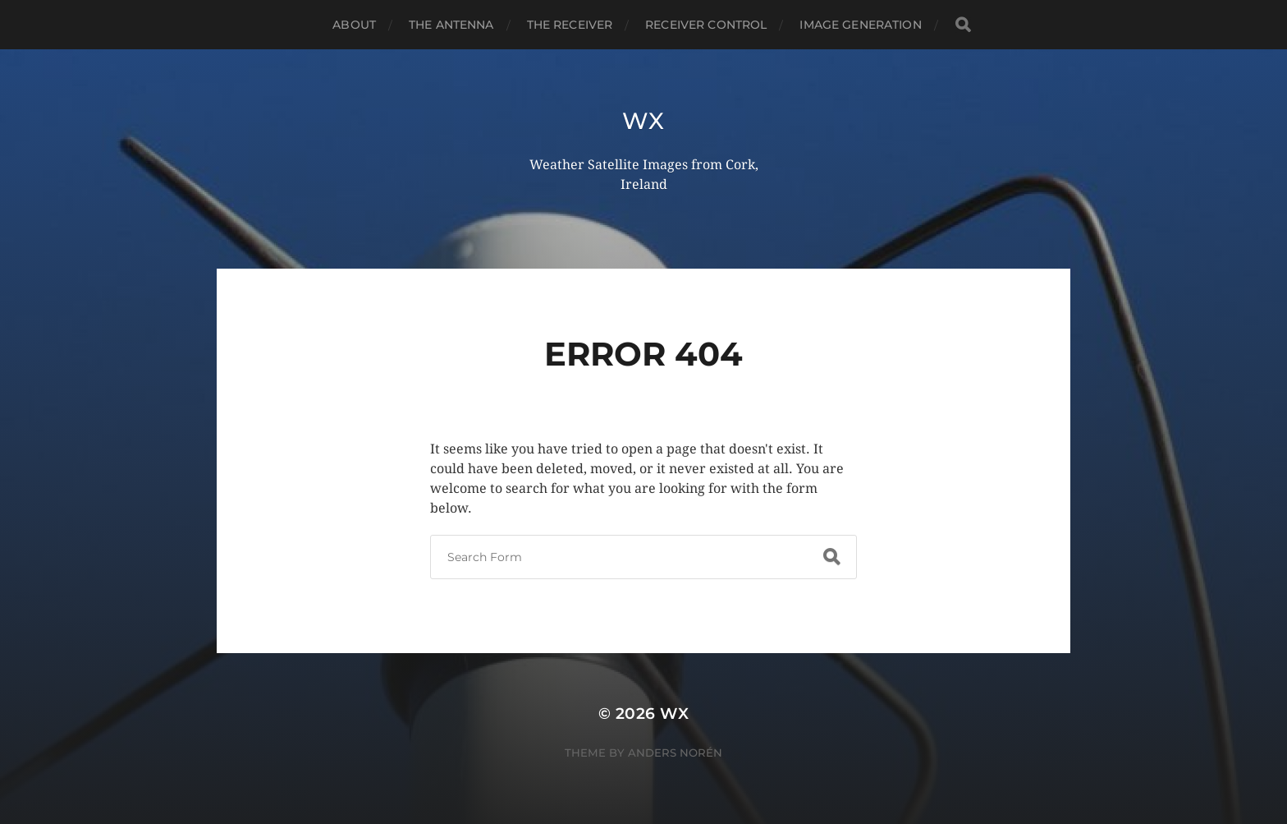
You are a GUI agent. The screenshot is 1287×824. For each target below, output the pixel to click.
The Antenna (451, 24)
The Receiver (570, 24)
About (354, 24)
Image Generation (860, 24)
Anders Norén (675, 752)
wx (643, 121)
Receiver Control (706, 24)
